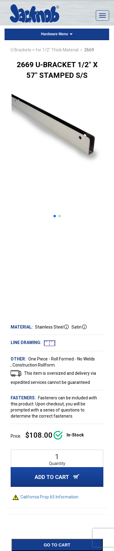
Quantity (57, 463)
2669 (89, 49)
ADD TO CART (57, 477)
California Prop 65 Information (45, 496)
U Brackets (21, 49)
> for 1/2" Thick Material (55, 49)
